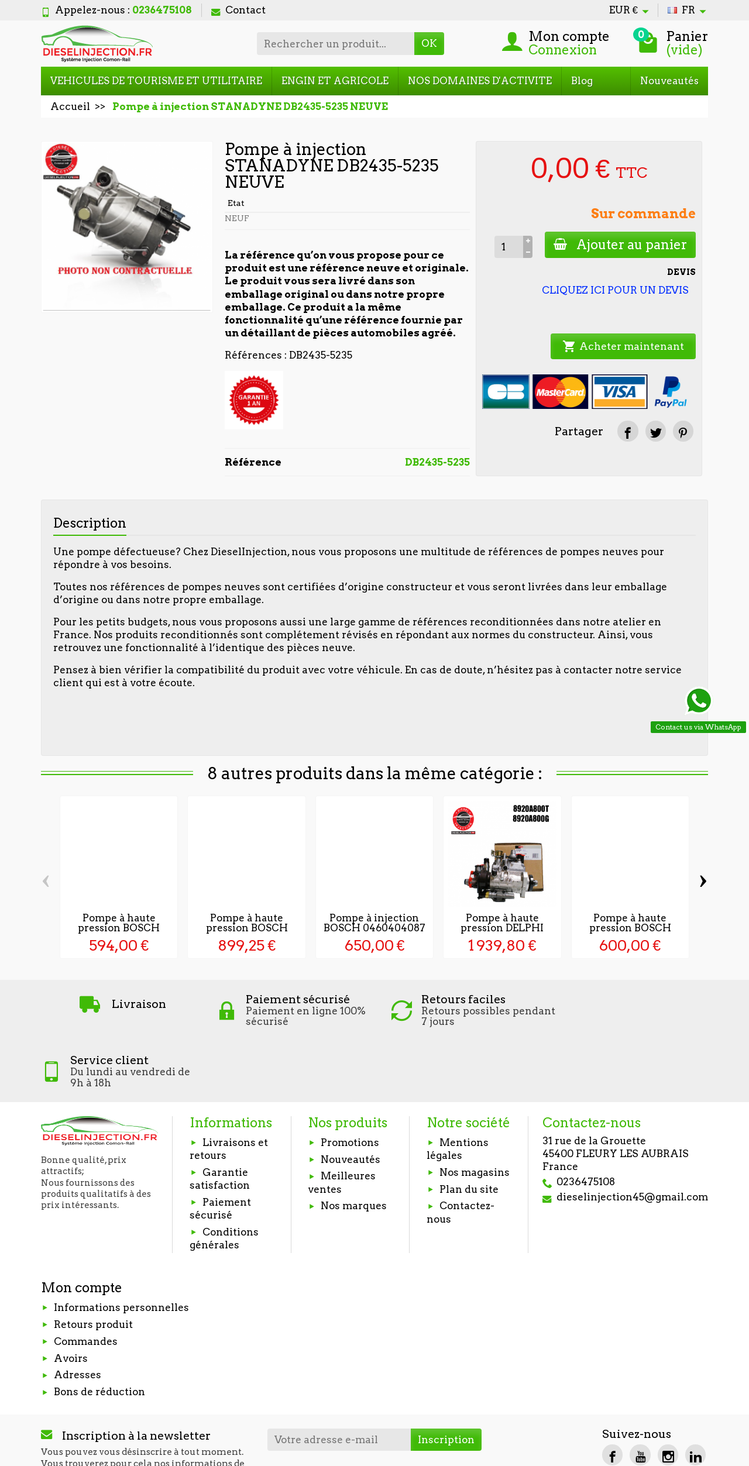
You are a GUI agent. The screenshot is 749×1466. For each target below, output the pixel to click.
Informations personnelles (121, 1246)
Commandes (86, 1280)
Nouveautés (669, 81)
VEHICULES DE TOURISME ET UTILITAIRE (156, 81)
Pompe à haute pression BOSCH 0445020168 (119, 928)
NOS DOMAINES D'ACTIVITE (480, 81)
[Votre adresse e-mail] (339, 1379)
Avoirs (71, 1297)
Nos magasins (474, 1111)
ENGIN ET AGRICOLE (335, 81)
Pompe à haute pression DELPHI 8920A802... (502, 928)
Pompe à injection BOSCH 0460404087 (374, 923)
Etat (236, 203)
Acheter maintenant (623, 346)
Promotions (350, 1082)
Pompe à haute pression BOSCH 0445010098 (247, 928)
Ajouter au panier (619, 244)
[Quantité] (507, 247)
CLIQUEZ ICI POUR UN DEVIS (615, 290)
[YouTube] (640, 1394)
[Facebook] (612, 1394)
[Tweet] (655, 431)
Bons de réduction (99, 1331)
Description (89, 523)
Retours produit (93, 1263)
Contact (238, 10)
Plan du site (469, 1128)
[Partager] (627, 431)
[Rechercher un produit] (335, 43)
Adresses (77, 1314)
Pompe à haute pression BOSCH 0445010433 (630, 928)
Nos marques (354, 1145)
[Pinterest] (683, 431)
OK (429, 43)
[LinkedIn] (695, 1394)
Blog (582, 81)
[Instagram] (668, 1394)
